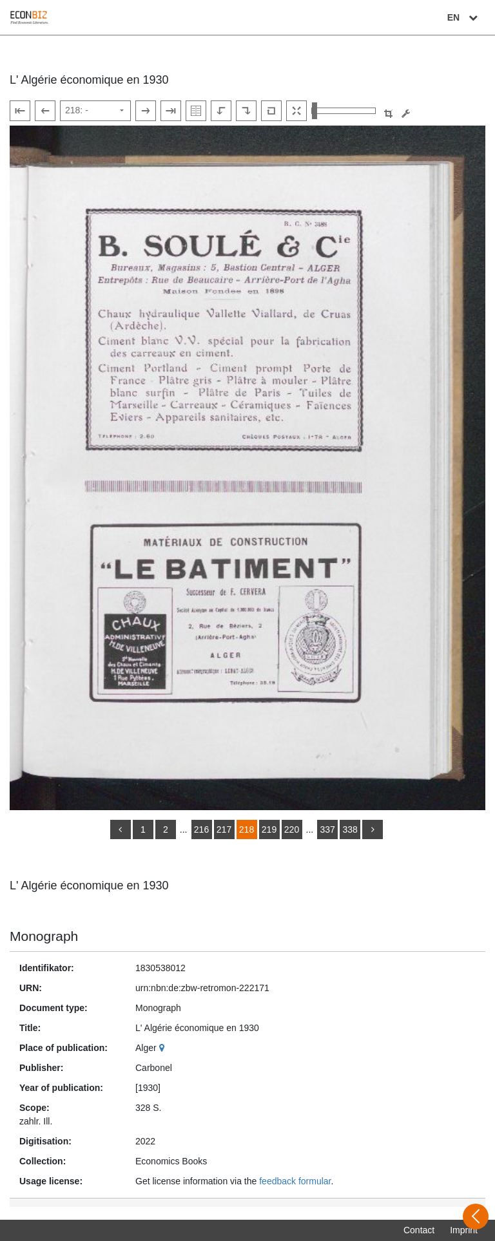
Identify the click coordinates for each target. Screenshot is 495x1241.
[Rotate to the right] (246, 110)
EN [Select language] (464, 17)
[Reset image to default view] (271, 110)
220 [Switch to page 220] (291, 829)
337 (327, 829)
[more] (372, 829)
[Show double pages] (196, 110)
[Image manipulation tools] (405, 114)
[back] (120, 829)
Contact (418, 1230)
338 (349, 829)
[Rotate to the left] (221, 110)
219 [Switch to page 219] (269, 829)
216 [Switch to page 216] (201, 829)
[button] (388, 113)
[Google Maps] (163, 1048)
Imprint (464, 1230)
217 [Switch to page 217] (224, 829)
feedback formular (295, 1181)
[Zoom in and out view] (343, 111)
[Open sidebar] (476, 1216)
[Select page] (95, 110)
